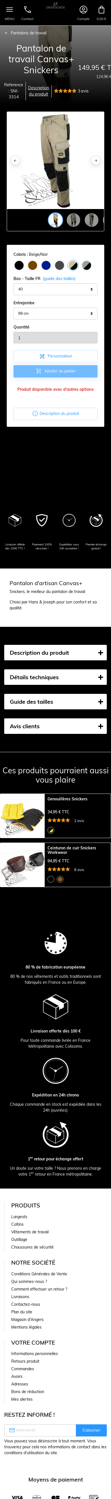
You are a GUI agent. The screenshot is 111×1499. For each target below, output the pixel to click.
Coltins (17, 1224)
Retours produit (25, 1361)
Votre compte (33, 1342)
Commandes (22, 1368)
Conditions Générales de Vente (39, 1273)
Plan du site (21, 1311)
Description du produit (38, 91)
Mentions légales (26, 1327)
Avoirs (16, 1376)
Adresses (19, 1384)
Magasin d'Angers (27, 1319)
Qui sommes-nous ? (29, 1281)
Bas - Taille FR (44, 279)
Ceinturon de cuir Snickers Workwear (71, 850)
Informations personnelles (34, 1353)
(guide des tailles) (59, 278)
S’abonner (91, 1430)
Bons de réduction (27, 1391)
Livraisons (20, 1296)
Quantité (21, 327)
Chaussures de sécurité (32, 1247)
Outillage (19, 1239)
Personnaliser (55, 356)
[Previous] (15, 161)
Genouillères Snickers (67, 799)
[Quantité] (55, 338)
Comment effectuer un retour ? (39, 1289)
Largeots (19, 1216)
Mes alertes (22, 1399)
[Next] (96, 161)
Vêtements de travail (30, 1231)
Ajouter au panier (55, 371)
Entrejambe (24, 302)
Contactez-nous (25, 1304)
